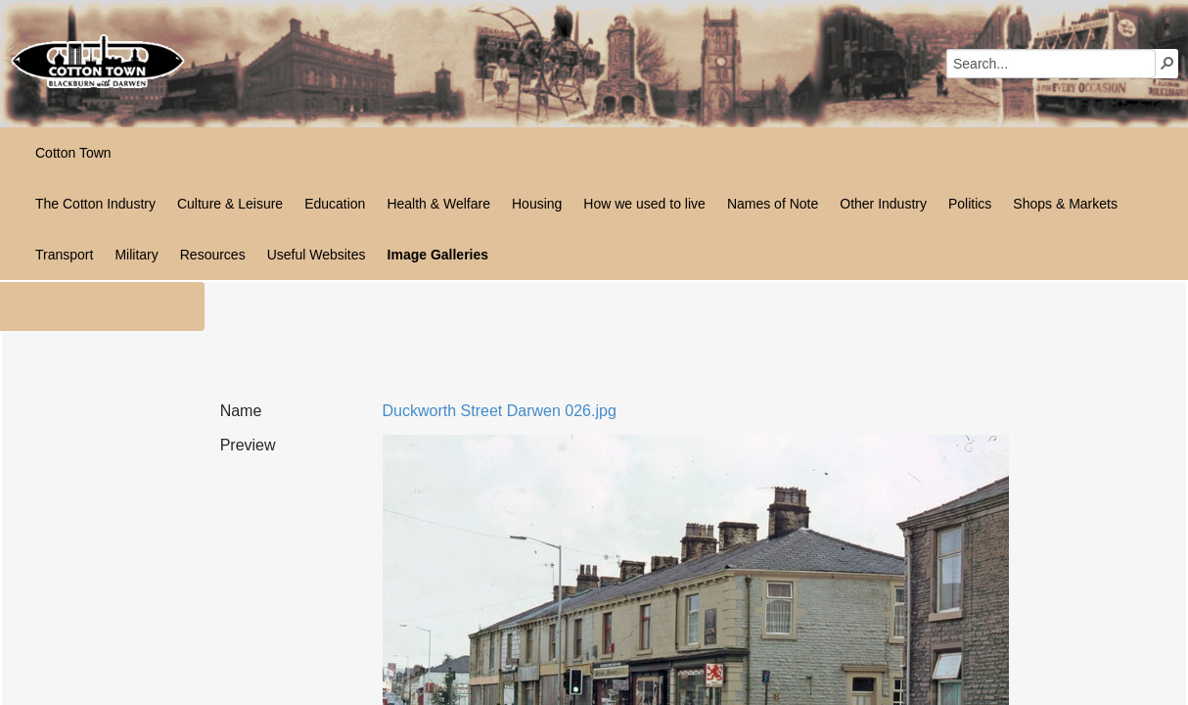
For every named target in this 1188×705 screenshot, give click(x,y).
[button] (1167, 62)
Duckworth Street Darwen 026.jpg (500, 410)
